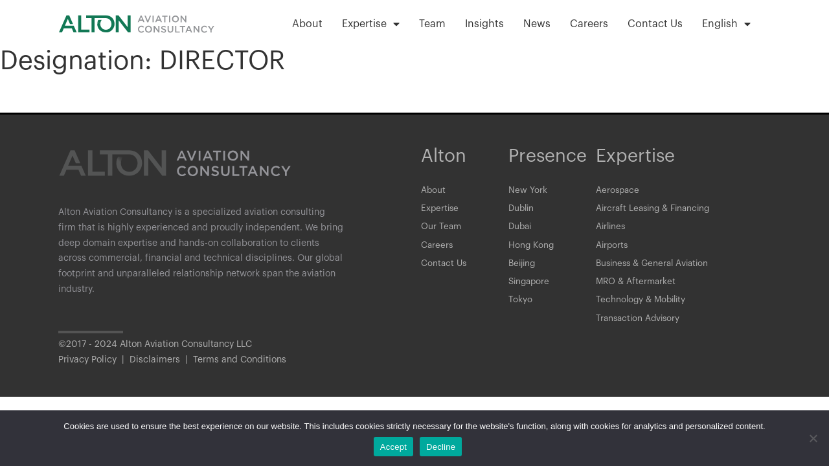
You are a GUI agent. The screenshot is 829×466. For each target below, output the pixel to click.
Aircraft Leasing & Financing (656, 210)
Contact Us (655, 24)
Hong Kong (532, 249)
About (307, 24)
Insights (484, 24)
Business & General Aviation (656, 268)
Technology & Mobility (643, 307)
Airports (613, 249)
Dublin (522, 210)
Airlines (612, 229)
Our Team (441, 229)
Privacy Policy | (94, 368)
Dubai (521, 229)
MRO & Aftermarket (637, 288)
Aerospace (618, 190)
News (537, 24)
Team (432, 24)
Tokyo (520, 307)
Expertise (371, 24)
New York (527, 190)
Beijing (523, 268)
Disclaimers (155, 368)
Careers (589, 24)
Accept (393, 447)
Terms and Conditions (239, 368)
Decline (440, 447)
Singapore (530, 288)
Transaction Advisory (640, 326)
